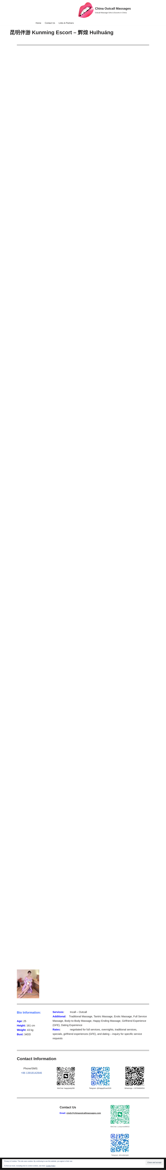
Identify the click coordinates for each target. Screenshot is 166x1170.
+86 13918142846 (31, 1073)
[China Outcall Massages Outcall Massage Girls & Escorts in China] (104, 10)
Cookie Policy (50, 1166)
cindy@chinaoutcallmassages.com (83, 1113)
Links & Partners (66, 23)
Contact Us (50, 23)
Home (38, 23)
